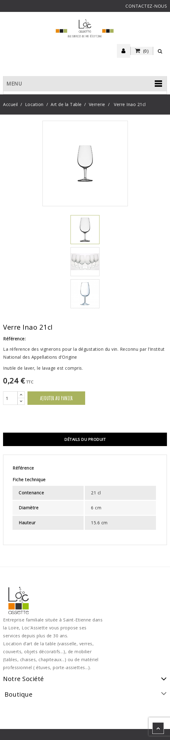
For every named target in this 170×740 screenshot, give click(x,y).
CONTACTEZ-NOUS (146, 6)
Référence (23, 468)
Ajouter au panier (56, 398)
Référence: (14, 339)
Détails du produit (85, 439)
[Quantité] (10, 398)
